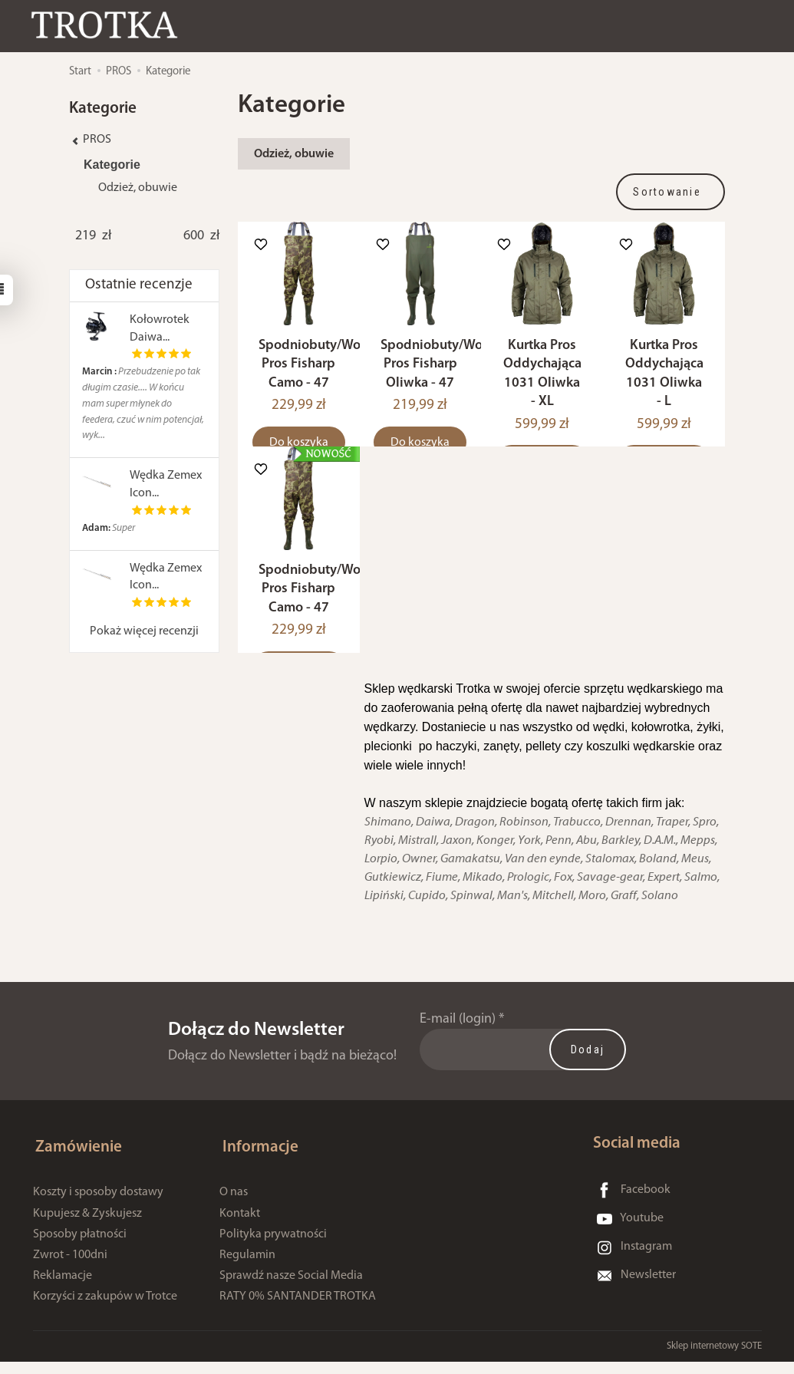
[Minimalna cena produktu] (85, 236)
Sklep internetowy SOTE (714, 1358)
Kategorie (112, 164)
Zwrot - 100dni (70, 1266)
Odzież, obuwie (294, 154)
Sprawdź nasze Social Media (291, 1287)
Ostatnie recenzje (139, 285)
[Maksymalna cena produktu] (193, 236)
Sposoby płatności (80, 1246)
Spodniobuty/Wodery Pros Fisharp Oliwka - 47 (445, 374)
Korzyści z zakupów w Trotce (105, 1308)
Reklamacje (62, 1287)
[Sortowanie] (670, 191)
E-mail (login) (458, 1037)
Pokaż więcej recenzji (144, 631)
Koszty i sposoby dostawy (98, 1204)
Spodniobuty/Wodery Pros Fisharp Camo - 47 (323, 374)
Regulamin (247, 1266)
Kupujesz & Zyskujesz (87, 1225)
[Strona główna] (111, 25)
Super (108, 528)
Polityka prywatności (273, 1246)
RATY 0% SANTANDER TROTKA (297, 1308)
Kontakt (239, 1225)
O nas (233, 1204)
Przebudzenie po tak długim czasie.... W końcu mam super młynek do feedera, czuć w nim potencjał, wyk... (143, 403)
